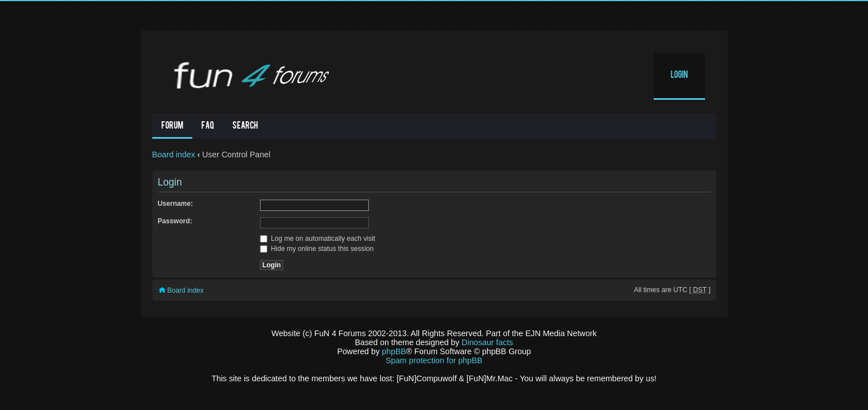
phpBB (394, 351)
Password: (175, 221)
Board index (173, 154)
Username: (175, 204)
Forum (172, 126)
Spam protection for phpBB (434, 360)
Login (679, 76)
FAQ (207, 126)
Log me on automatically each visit (317, 239)
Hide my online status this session (317, 249)
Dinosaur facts (487, 342)
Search (245, 126)
